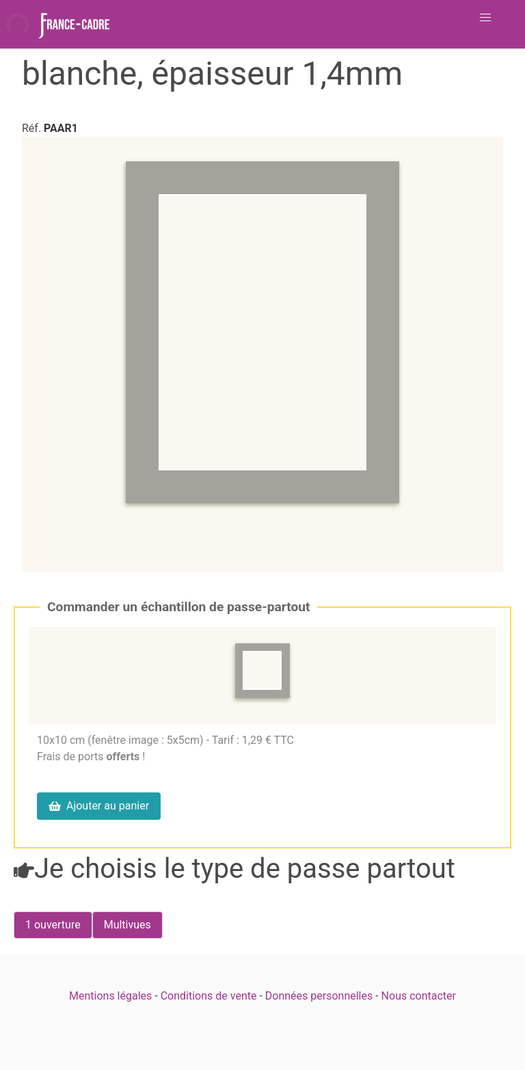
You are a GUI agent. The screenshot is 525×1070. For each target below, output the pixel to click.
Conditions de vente (209, 995)
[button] (485, 18)
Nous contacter (418, 995)
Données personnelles (319, 995)
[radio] (53, 925)
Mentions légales (110, 995)
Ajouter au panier (99, 805)
